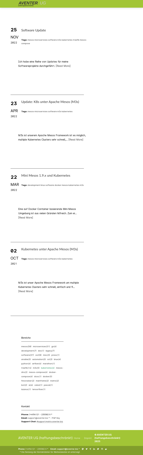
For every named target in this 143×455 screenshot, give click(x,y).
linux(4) (57, 359)
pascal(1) (48, 385)
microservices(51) (41, 346)
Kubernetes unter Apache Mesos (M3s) (49, 249)
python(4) (26, 363)
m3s (59, 40)
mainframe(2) (42, 380)
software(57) (27, 355)
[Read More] (25, 217)
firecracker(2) (27, 380)
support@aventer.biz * (39, 418)
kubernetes (67, 40)
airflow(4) (36, 363)
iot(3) (49, 359)
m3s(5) (36, 368)
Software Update (33, 30)
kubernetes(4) (48, 368)
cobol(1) (38, 385)
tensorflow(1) (38, 389)
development (34, 185)
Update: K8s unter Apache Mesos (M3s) (50, 102)
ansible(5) (26, 359)
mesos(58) (26, 346)
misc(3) (46, 355)
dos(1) (41, 350)
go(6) (53, 346)
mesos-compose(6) (38, 372)
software (52, 40)
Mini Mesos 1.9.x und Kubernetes (45, 175)
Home (77, 438)
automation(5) (39, 359)
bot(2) (24, 385)
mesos (31, 40)
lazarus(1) (26, 389)
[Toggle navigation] (118, 4)
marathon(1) (49, 363)
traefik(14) (26, 368)
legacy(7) (50, 350)
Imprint (88, 438)
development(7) (28, 350)
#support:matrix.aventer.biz (50, 421)
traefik (76, 40)
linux (43, 185)
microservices (41, 40)
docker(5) (47, 376)
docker (58, 185)
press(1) (55, 355)
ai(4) (31, 385)
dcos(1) (37, 376)
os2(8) (38, 355)
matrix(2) (54, 380)
